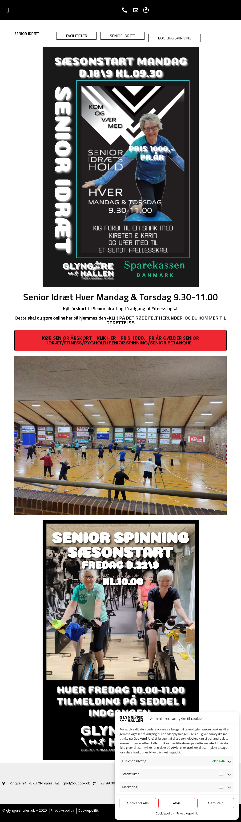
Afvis (177, 803)
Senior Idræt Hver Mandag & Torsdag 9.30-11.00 (120, 297)
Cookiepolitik (165, 813)
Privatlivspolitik (187, 813)
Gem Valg (215, 803)
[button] (8, 10)
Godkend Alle (138, 803)
